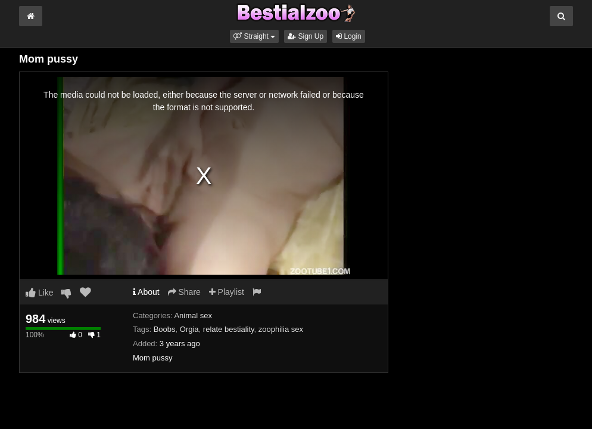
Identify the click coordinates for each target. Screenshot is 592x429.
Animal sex (193, 315)
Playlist (226, 292)
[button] (254, 36)
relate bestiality (228, 329)
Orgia (189, 329)
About (146, 292)
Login (349, 36)
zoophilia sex (280, 329)
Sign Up (305, 36)
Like (40, 292)
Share (184, 292)
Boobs (165, 329)
